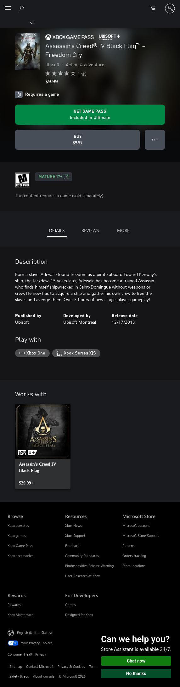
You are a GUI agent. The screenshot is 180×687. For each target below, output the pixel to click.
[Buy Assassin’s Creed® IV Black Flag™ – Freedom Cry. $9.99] (77, 140)
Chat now (136, 660)
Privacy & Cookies (71, 666)
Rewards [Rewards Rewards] (14, 605)
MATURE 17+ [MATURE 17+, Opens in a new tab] (53, 176)
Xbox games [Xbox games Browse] (17, 535)
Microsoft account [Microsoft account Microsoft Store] (136, 525)
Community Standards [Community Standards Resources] (82, 556)
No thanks (136, 673)
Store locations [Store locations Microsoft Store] (133, 566)
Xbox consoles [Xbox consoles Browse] (18, 525)
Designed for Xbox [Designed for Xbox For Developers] (79, 615)
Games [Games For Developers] (70, 605)
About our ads (43, 676)
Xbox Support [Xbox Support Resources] (75, 535)
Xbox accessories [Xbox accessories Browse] (20, 556)
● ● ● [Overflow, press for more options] (155, 139)
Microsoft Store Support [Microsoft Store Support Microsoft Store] (140, 535)
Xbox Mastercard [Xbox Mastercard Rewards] (20, 615)
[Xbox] (16, 22)
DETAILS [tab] (57, 230)
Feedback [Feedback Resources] (72, 546)
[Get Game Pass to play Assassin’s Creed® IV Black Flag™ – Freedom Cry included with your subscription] (90, 115)
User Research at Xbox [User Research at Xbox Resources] (82, 576)
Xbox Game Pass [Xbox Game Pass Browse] (20, 546)
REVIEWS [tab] (90, 230)
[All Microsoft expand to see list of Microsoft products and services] (7, 8)
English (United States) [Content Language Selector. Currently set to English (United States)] (34, 632)
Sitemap (15, 666)
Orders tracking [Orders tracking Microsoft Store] (134, 556)
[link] (42, 446)
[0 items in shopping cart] (154, 8)
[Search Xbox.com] (22, 8)
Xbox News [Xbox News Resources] (73, 525)
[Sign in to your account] (169, 8)
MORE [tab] (123, 230)
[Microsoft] (89, 4)
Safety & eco (19, 676)
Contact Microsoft (39, 666)
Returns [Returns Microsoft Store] (128, 546)
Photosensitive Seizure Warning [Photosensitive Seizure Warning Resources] (89, 566)
